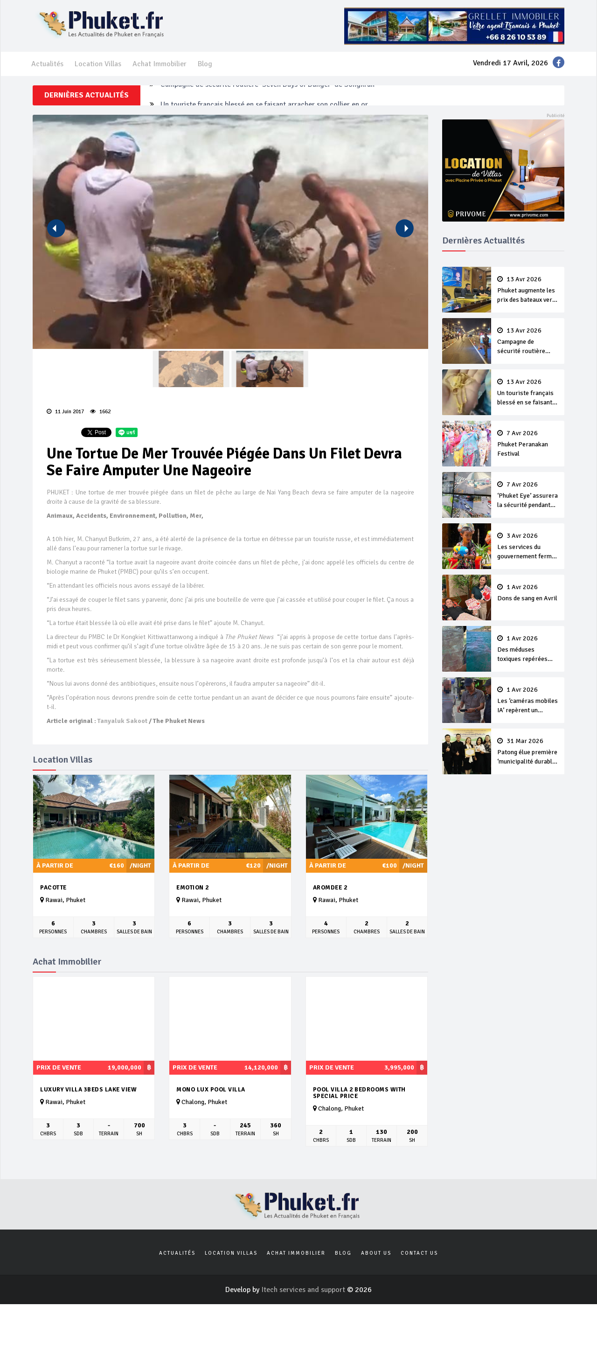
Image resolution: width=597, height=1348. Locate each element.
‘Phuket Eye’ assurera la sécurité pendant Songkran (528, 495)
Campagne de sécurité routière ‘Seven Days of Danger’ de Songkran (267, 95)
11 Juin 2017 (65, 411)
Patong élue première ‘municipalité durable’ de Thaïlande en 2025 (528, 751)
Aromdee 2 (330, 887)
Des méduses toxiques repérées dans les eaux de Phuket (528, 649)
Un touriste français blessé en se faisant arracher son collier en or (528, 392)
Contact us (419, 1253)
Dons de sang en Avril (528, 593)
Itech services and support (304, 1289)
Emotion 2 (192, 887)
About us (376, 1253)
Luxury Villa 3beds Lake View (88, 1089)
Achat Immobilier (159, 64)
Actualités (47, 64)
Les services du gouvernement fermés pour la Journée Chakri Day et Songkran (528, 546)
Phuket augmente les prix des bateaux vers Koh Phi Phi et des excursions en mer (528, 290)
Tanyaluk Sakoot (122, 721)
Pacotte (53, 887)
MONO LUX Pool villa (210, 1089)
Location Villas (98, 64)
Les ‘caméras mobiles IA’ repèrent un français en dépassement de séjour (528, 700)
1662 (100, 411)
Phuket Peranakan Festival (528, 444)
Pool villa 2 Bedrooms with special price (359, 1093)
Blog (205, 64)
